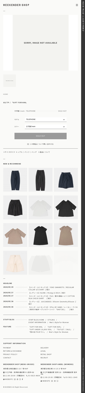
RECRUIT (44, 358)
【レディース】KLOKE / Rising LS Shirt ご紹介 (47, 293)
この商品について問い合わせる (40, 144)
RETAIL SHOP (46, 354)
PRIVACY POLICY (10, 354)
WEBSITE (8, 379)
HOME (5, 94)
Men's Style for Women (59, 322)
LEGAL (43, 351)
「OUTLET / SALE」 (64, 329)
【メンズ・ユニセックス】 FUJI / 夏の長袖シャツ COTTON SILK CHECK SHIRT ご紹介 (52, 297)
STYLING (51, 320)
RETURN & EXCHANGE (12, 351)
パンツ (27, 152)
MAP (25, 369)
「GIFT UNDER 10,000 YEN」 (41, 329)
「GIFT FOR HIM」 (19, 103)
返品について (45, 152)
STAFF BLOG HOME (36, 320)
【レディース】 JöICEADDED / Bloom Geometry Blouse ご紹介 (52, 302)
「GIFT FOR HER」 (54, 327)
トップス (19, 152)
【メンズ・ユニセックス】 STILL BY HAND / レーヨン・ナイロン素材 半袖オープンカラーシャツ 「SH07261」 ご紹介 (53, 308)
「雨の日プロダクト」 (37, 332)
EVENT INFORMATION (37, 322)
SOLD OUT (40, 136)
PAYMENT (7, 348)
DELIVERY (45, 348)
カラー (16, 126)
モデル (16, 119)
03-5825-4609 (33, 376)
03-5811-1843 (70, 377)
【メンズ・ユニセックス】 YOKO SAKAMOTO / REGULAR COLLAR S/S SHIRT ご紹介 (51, 288)
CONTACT (7, 358)
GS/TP (6, 103)
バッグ (34, 152)
